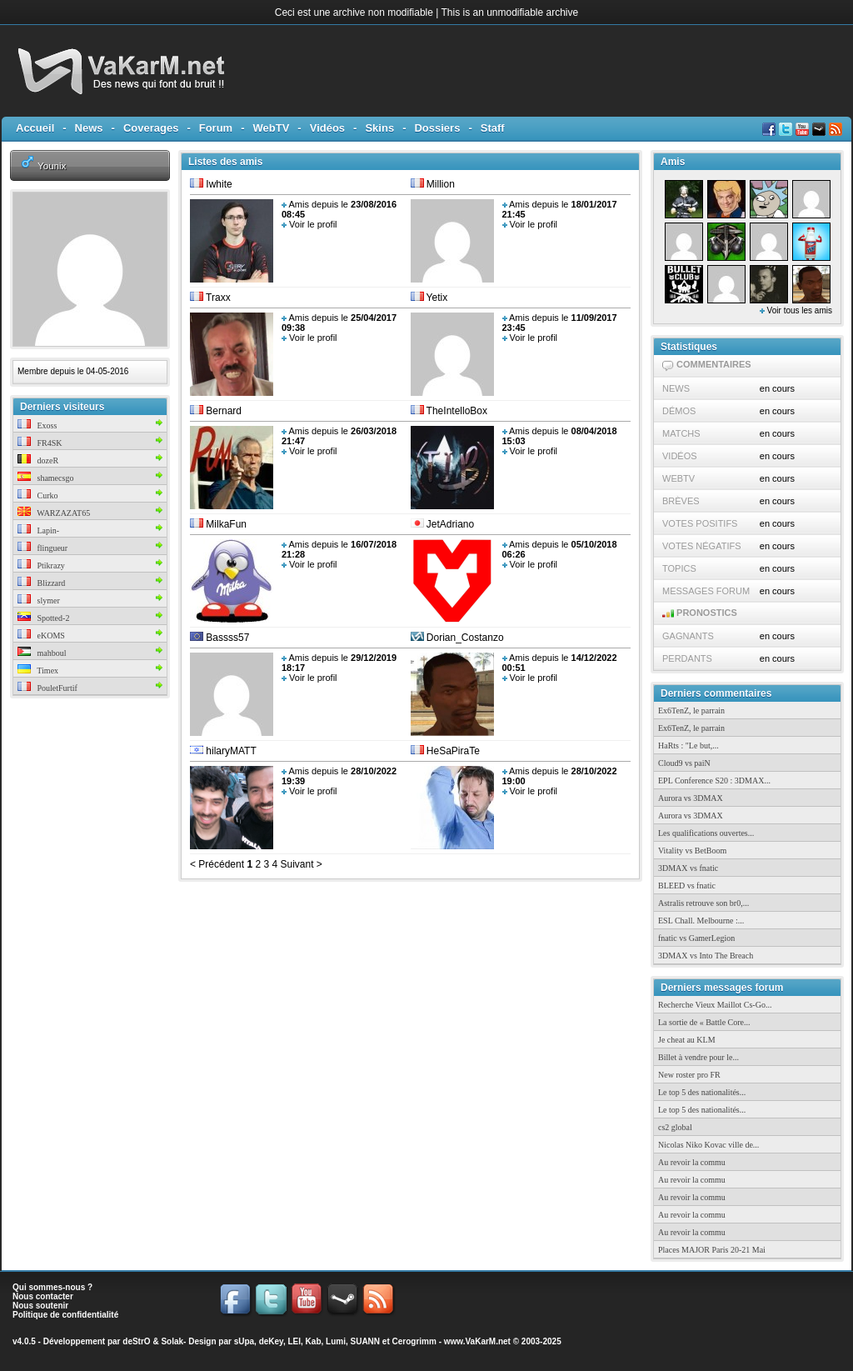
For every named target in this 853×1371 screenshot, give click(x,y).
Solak (172, 1341)
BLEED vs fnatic (687, 885)
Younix (51, 165)
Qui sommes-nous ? (52, 1287)
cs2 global (675, 1127)
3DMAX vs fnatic (688, 868)
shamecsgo (45, 478)
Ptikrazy (41, 565)
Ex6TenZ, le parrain (691, 710)
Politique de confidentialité (65, 1314)
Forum (215, 128)
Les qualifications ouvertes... (706, 833)
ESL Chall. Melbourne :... (701, 920)
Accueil (35, 128)
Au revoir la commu (692, 1162)
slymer (38, 600)
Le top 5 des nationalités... (702, 1092)
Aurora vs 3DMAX (690, 798)
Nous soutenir (40, 1305)
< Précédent (217, 864)
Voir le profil (313, 224)
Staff (493, 128)
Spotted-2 (43, 618)
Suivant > (299, 864)
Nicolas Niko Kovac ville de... (708, 1144)
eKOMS (41, 635)
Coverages (150, 128)
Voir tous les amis (796, 310)
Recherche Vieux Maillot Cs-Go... (714, 1004)
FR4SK (39, 443)
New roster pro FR (689, 1074)
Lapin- (38, 530)
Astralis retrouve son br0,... (703, 903)
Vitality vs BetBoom (692, 850)
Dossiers (437, 128)
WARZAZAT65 (53, 513)
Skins (379, 128)
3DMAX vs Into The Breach (705, 955)
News (89, 128)
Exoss (37, 425)
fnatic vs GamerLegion (696, 938)
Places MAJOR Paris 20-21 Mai (712, 1249)
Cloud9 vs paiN (684, 763)
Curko (37, 495)
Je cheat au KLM (687, 1039)
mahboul (42, 653)
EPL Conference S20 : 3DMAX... (714, 780)
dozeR (37, 460)
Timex (37, 670)
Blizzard (41, 583)
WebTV (271, 128)
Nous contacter (42, 1296)
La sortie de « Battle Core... (704, 1022)
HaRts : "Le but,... (688, 745)
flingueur (42, 548)
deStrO (136, 1341)
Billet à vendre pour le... (698, 1057)
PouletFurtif (47, 688)
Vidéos (327, 128)
